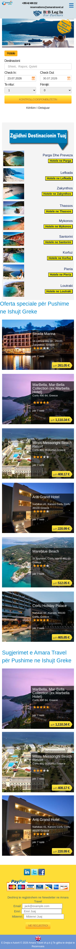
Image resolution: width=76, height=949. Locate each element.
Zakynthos (65, 188)
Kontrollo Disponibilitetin (38, 99)
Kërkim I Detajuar (38, 107)
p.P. (62, 365)
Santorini (66, 237)
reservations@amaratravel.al (46, 7)
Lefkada (67, 173)
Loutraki (67, 286)
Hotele (11, 53)
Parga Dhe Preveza (58, 155)
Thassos (66, 206)
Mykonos (66, 221)
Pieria (68, 269)
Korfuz (68, 252)
